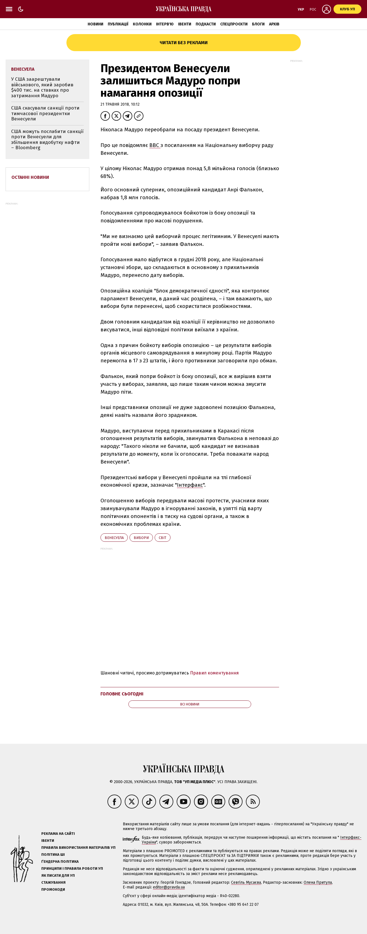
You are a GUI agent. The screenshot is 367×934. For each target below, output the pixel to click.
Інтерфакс (190, 485)
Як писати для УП (58, 875)
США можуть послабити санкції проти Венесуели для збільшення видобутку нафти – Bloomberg (47, 140)
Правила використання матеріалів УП (78, 847)
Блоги (258, 24)
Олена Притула (318, 882)
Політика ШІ (53, 854)
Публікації (118, 24)
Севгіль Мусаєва (246, 882)
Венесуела (114, 538)
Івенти (184, 24)
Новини (95, 24)
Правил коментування (214, 673)
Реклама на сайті (58, 833)
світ (162, 538)
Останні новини (30, 177)
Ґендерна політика (60, 861)
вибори (141, 538)
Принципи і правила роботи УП (72, 868)
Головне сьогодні (121, 694)
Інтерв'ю (165, 24)
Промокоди (53, 889)
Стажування (53, 882)
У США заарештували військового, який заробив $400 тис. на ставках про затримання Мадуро (42, 87)
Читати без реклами (184, 43)
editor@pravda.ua (169, 887)
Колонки (142, 24)
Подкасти (206, 24)
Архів (274, 24)
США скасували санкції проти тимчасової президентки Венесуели (45, 113)
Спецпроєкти (234, 24)
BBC (154, 145)
